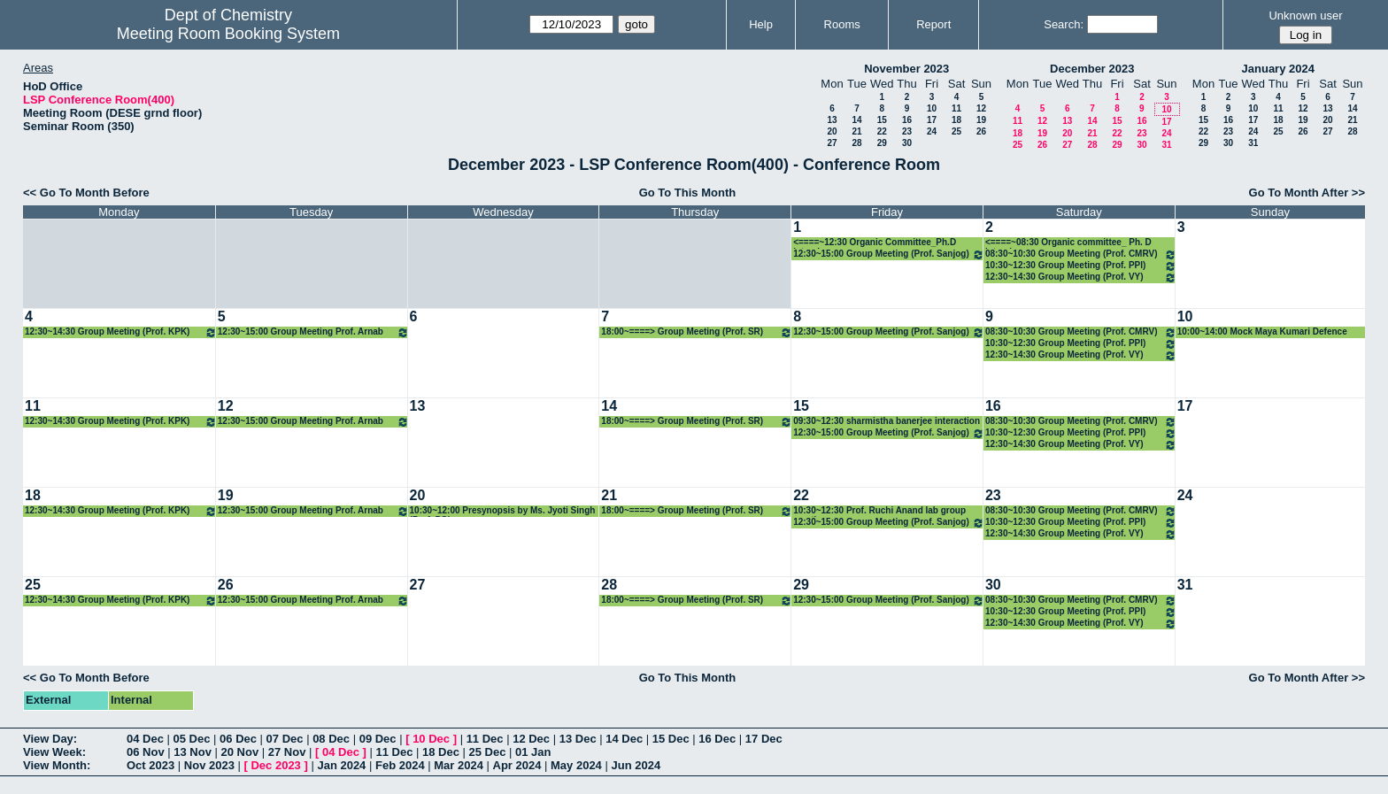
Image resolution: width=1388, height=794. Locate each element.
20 (832, 131)
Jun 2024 (635, 765)
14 (856, 120)
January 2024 (1278, 68)
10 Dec (431, 738)
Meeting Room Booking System (228, 33)
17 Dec (764, 738)
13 (832, 120)
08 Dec (331, 738)
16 (907, 120)
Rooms (842, 24)
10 (932, 108)
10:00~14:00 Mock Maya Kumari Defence (1262, 331)
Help (761, 24)
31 (1166, 145)
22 (882, 131)
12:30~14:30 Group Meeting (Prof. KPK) (121, 332)
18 (956, 120)
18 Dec (440, 752)
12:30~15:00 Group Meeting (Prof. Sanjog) (888, 254)
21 (856, 131)
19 (981, 120)
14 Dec (624, 738)
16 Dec (717, 738)
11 (956, 108)
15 (882, 120)
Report (933, 24)
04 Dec (145, 738)
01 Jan (533, 752)
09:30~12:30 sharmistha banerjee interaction (886, 421)
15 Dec (671, 738)
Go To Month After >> (1307, 192)
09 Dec (378, 738)
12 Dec (531, 738)
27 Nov (287, 752)
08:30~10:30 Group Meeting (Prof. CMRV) (1080, 254)
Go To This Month (687, 192)
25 (956, 131)
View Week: (54, 752)
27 (832, 143)
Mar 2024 (458, 765)
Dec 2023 (275, 765)
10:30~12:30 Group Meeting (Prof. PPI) (1080, 266)
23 (907, 131)
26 (981, 131)
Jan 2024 (341, 765)
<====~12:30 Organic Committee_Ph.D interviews (874, 243)
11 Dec (485, 738)
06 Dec (238, 738)
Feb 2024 (400, 765)
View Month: (56, 765)
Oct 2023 (150, 765)
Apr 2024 (517, 765)
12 (981, 108)
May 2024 (576, 765)
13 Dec (578, 738)
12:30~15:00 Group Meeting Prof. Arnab (313, 332)
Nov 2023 (209, 765)
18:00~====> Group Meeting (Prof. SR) (696, 332)
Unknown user (1305, 15)
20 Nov (240, 752)
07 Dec (285, 738)
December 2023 (1092, 68)
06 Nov (146, 752)
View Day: (50, 738)
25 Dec (487, 752)
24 (932, 131)
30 (907, 143)
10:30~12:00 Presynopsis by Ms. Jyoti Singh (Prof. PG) (503, 511)
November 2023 (906, 68)
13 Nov (193, 752)
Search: (1063, 24)
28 (856, 143)
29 (882, 143)
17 (932, 120)
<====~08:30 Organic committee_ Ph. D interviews (1068, 243)
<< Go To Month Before (86, 192)
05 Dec (192, 738)
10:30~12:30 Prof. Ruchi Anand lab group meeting (879, 511)
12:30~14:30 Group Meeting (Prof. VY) (1080, 277)
